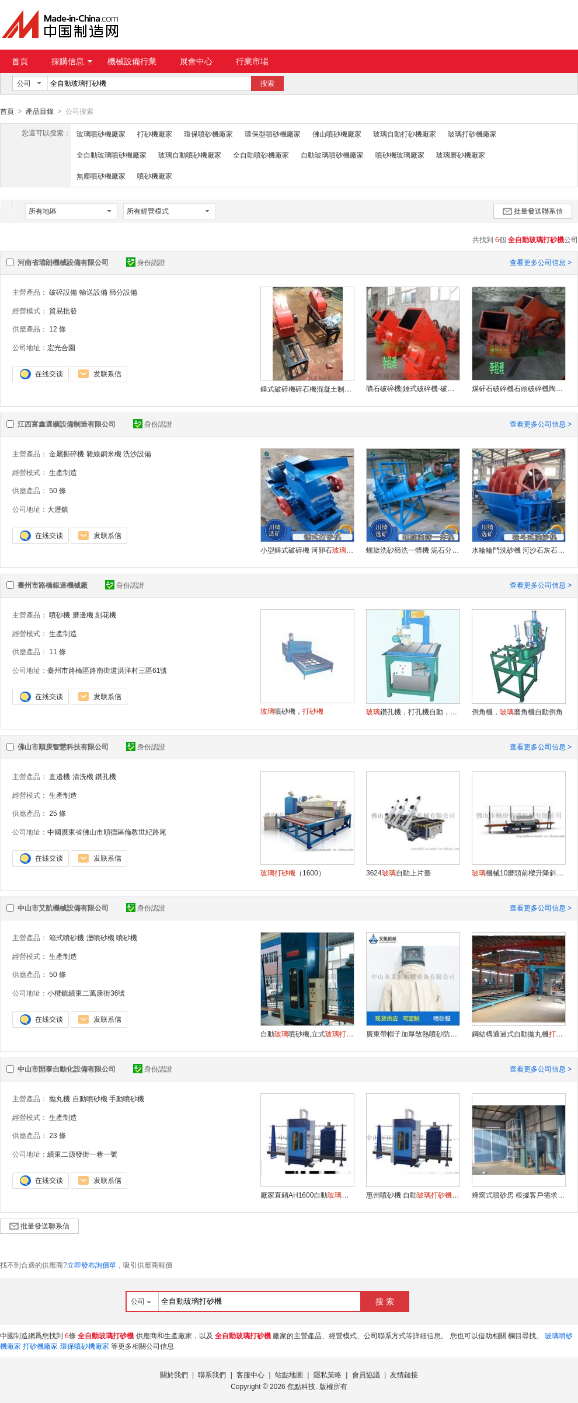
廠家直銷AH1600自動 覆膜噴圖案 (307, 1195)
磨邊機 (82, 614)
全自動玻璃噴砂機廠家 (111, 155)
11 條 (57, 651)
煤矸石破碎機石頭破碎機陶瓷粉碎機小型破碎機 (518, 388)
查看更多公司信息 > (541, 262)
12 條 (57, 328)
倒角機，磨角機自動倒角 (517, 711)
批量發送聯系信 (533, 210)
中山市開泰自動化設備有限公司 (67, 1069)
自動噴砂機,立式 (307, 1033)
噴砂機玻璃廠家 (399, 155)
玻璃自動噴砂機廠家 (189, 155)
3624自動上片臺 (398, 872)
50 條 (57, 490)
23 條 (57, 1135)
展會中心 (196, 61)
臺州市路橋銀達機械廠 (53, 585)
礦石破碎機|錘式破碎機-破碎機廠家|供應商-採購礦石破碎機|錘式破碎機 (412, 388)
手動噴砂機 (126, 1098)
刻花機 (105, 614)
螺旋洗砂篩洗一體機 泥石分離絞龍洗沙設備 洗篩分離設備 (412, 550)
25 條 (57, 813)
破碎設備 (63, 292)
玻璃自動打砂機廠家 (404, 134)
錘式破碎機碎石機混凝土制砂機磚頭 (307, 389)
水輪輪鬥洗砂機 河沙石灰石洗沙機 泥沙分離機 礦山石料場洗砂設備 (518, 550)
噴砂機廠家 (154, 176)
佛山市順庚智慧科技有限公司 (63, 746)
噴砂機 (59, 614)
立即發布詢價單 (91, 1265)
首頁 (20, 61)
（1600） (292, 872)
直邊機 (59, 776)
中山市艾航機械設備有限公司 (63, 907)
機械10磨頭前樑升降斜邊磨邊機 (518, 872)
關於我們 (174, 1374)
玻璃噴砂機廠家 (101, 134)
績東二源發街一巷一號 (82, 1154)
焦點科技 (301, 1386)
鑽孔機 (105, 776)
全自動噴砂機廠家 (261, 155)
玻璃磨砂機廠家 (460, 155)
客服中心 (250, 1374)
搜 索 (384, 1301)
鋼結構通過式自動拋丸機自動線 (518, 1033)
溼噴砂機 (100, 937)
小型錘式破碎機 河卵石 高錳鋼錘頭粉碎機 (307, 550)
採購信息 (71, 61)
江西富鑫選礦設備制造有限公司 (67, 424)
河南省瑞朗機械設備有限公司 (63, 262)
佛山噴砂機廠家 (336, 134)
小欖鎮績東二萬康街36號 (86, 993)
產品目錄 (40, 111)
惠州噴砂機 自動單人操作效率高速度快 (412, 1195)
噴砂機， (291, 711)
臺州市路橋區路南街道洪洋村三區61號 (107, 670)
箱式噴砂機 (66, 937)
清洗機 (82, 776)
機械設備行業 (131, 61)
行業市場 (252, 61)
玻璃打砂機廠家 (472, 134)
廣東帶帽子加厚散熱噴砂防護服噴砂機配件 (412, 1033)
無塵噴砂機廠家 (101, 176)
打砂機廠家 (154, 134)
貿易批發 (63, 310)
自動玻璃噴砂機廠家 (332, 155)
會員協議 (366, 1374)
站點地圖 (289, 1374)
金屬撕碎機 (66, 453)
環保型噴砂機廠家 (273, 134)
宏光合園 (61, 347)
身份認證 (145, 262)
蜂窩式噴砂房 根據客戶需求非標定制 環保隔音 (518, 1195)
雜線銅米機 (103, 453)
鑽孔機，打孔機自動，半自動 (412, 711)
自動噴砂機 (89, 1098)
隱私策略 (328, 1374)
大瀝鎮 (57, 509)
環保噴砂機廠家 (208, 134)
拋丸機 (59, 1098)
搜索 (267, 83)
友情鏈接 (404, 1374)
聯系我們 (212, 1374)
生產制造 (63, 472)
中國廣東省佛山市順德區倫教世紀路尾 (106, 832)
